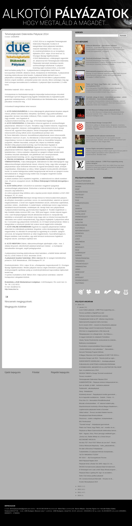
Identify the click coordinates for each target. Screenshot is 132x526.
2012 (79, 489)
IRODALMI (79, 219)
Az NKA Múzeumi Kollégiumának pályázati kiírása (103, 110)
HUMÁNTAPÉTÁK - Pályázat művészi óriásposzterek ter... (99, 382)
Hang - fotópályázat (85, 391)
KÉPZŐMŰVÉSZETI (82, 230)
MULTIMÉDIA (80, 241)
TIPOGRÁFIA (80, 261)
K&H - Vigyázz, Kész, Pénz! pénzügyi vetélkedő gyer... (97, 433)
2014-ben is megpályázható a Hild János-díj (94, 331)
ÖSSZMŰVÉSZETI (81, 280)
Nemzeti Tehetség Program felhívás (91, 352)
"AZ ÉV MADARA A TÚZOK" (88, 454)
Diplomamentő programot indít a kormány (100, 71)
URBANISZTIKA (80, 266)
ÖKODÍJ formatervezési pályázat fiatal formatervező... (97, 467)
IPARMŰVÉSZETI (81, 217)
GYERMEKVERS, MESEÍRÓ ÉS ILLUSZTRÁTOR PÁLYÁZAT (100, 367)
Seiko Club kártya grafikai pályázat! (91, 476)
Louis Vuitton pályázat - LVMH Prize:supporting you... (97, 310)
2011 (79, 492)
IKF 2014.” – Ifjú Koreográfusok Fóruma (92, 457)
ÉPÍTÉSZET (79, 277)
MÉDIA (77, 244)
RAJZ (77, 250)
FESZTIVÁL (79, 197)
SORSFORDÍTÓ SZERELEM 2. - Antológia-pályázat (97, 361)
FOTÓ (77, 206)
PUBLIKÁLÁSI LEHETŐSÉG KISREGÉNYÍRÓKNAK (97, 364)
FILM (77, 200)
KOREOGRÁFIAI (81, 225)
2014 (79, 304)
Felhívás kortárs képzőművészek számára (93, 316)
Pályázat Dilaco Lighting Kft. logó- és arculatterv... (96, 472)
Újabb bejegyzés (13, 372)
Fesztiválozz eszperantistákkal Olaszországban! (95, 346)
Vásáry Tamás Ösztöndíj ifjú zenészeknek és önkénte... (98, 340)
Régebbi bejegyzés (60, 372)
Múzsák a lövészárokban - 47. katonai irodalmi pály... (97, 403)
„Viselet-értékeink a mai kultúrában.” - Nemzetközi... (96, 349)
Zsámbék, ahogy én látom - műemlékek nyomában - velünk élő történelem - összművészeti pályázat (106, 98)
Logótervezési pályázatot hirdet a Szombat (93, 409)
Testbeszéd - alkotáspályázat (89, 388)
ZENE (77, 275)
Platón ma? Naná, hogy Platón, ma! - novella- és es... (97, 427)
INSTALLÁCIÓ (80, 214)
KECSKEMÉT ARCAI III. (87, 439)
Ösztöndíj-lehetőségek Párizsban (97, 58)
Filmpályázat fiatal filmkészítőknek (90, 415)
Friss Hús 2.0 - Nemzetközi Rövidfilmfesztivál (94, 400)
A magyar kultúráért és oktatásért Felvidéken (94, 337)
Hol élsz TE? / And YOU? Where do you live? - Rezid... (98, 442)
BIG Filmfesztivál (85, 421)
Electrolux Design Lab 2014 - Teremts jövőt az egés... (97, 358)
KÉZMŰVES (79, 233)
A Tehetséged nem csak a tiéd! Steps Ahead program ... (98, 469)
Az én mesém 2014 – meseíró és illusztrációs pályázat (97, 325)
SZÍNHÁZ (78, 255)
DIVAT (77, 189)
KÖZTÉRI (78, 236)
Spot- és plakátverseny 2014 (89, 370)
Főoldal (35, 372)
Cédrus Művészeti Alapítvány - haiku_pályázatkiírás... (97, 445)
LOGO (77, 239)
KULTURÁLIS (80, 228)
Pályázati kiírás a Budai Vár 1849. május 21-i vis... (96, 463)
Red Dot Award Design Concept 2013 (99, 123)
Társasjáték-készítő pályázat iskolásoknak (100, 135)
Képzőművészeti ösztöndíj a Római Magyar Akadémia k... (98, 406)
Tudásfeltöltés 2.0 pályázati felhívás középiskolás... (96, 451)
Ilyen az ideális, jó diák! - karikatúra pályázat (94, 385)
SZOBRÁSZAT (80, 253)
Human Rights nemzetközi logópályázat (99, 148)
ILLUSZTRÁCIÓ (80, 211)
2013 (79, 486)
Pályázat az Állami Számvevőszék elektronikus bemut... (98, 430)
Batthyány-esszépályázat (87, 343)
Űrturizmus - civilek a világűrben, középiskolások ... (96, 418)
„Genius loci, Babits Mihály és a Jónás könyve (94, 436)
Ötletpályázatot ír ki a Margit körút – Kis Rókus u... (96, 334)
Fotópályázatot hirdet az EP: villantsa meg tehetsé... (97, 319)
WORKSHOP (79, 272)
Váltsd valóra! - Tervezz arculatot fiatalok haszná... (96, 412)
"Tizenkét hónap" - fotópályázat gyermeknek (94, 424)
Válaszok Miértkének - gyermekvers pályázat (101, 45)
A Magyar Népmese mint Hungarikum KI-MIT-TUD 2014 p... (99, 355)
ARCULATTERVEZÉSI (83, 181)
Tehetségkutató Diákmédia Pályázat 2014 (93, 379)
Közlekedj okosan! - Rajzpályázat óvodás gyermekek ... (98, 394)
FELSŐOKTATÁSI (81, 192)
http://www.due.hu (11, 289)
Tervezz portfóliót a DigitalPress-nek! (91, 313)
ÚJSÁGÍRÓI (15, 37)
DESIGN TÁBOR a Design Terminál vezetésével (95, 373)
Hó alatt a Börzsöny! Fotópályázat (90, 448)
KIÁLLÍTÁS (79, 222)
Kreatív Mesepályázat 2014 (88, 482)
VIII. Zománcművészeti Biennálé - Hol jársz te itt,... (96, 479)
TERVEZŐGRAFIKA (82, 258)
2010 (79, 495)
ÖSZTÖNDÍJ (79, 283)
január (81, 307)
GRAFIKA (78, 208)
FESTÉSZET (79, 194)
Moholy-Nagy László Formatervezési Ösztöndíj (95, 328)
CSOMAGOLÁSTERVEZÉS (84, 184)
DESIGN (78, 186)
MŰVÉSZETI (79, 247)
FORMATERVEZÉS (82, 203)
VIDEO (77, 269)
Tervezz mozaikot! (85, 376)
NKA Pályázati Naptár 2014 (88, 460)
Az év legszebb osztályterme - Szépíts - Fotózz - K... (97, 397)
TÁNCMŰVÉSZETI (81, 264)
